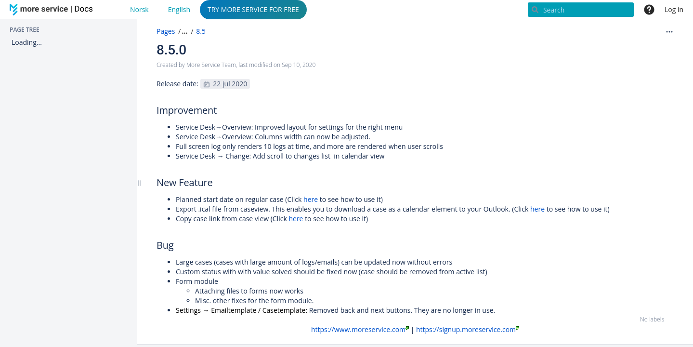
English (179, 9)
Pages (166, 31)
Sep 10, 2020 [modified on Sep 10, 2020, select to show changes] (298, 65)
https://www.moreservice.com (360, 329)
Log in (674, 9)
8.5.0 (171, 50)
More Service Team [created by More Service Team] (211, 65)
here (311, 199)
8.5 (201, 31)
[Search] (581, 9)
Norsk (139, 9)
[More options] (669, 31)
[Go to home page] (53, 9)
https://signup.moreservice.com (467, 329)
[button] (183, 31)
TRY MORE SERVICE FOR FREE (253, 9)
